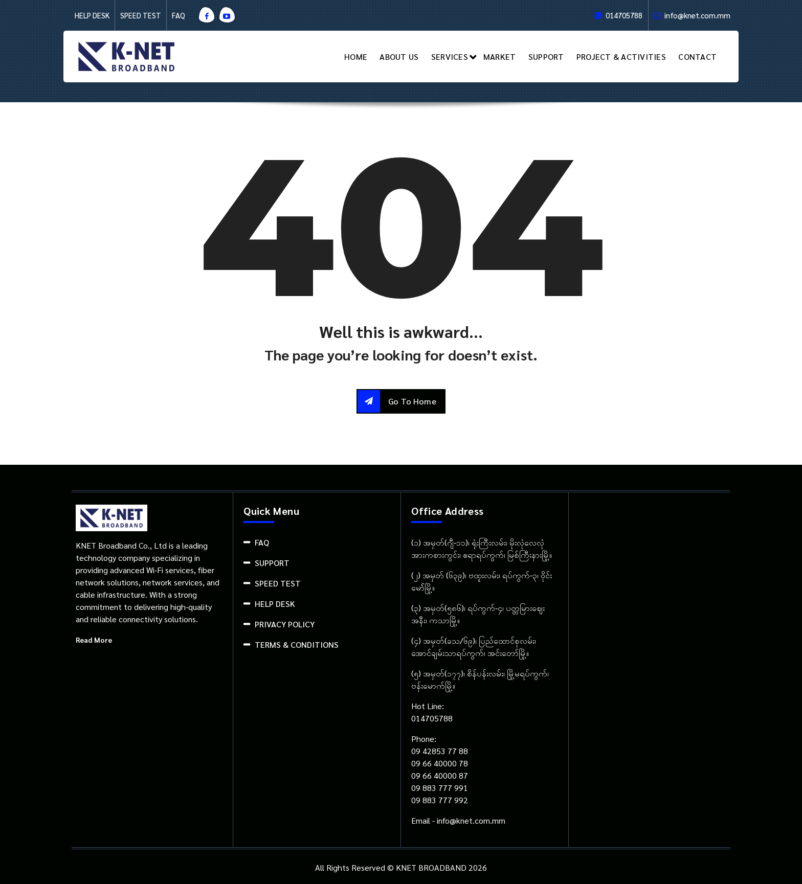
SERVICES (449, 56)
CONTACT (697, 56)
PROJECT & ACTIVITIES (621, 56)
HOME (355, 56)
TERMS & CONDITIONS (297, 644)
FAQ (178, 15)
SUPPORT (546, 56)
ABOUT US (399, 56)
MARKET (499, 56)
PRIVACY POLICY (285, 624)
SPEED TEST (140, 15)
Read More (94, 639)
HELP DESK (92, 15)
